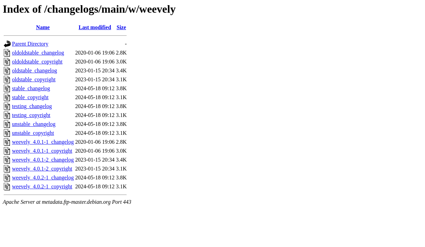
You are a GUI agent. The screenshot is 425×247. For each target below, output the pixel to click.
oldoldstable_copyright (37, 61)
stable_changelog (31, 88)
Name (43, 27)
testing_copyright (31, 115)
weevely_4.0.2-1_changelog (43, 177)
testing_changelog (32, 106)
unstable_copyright (33, 133)
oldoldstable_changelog (38, 53)
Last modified (95, 27)
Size (121, 27)
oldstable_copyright (33, 79)
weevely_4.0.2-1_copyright (42, 186)
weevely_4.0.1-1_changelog (43, 142)
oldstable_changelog (34, 70)
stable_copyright (30, 97)
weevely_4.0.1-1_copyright (42, 151)
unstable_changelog (33, 124)
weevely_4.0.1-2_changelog (43, 160)
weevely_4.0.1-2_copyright (42, 169)
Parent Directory (30, 44)
